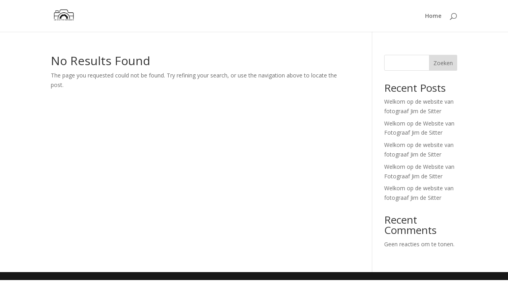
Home (433, 16)
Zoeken (443, 63)
